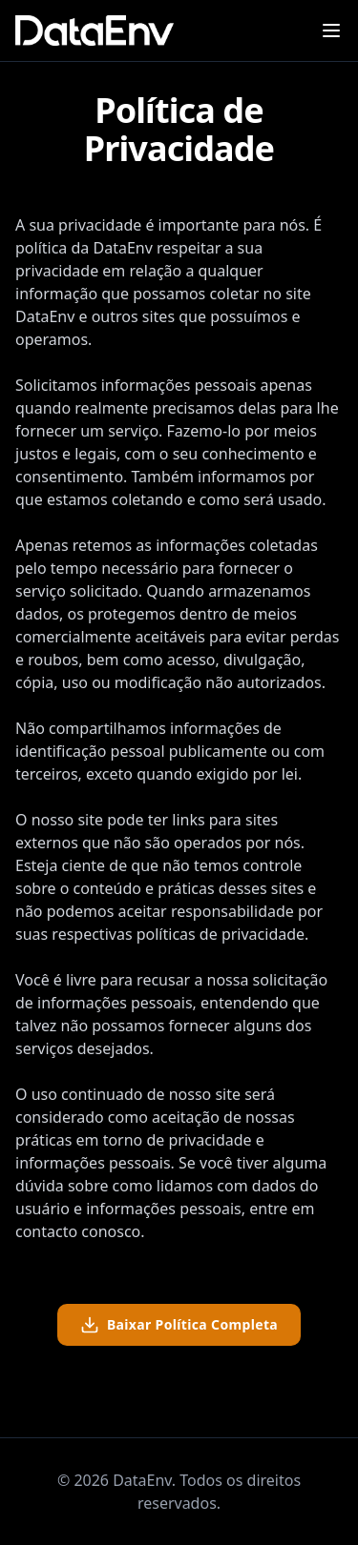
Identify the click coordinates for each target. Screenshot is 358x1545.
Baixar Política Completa (179, 1324)
